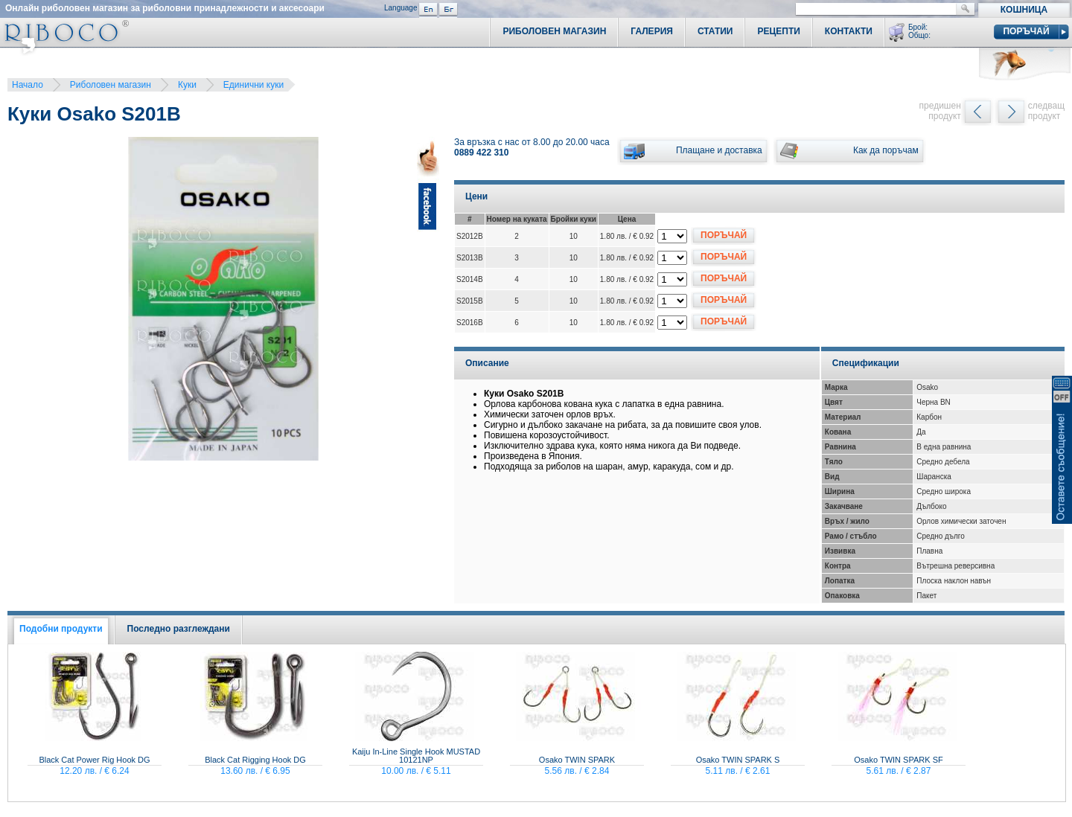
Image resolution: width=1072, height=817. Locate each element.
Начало (27, 85)
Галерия (652, 31)
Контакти (848, 31)
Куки (187, 85)
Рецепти (778, 31)
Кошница (1024, 9)
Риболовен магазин (110, 85)
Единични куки (253, 85)
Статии (715, 31)
